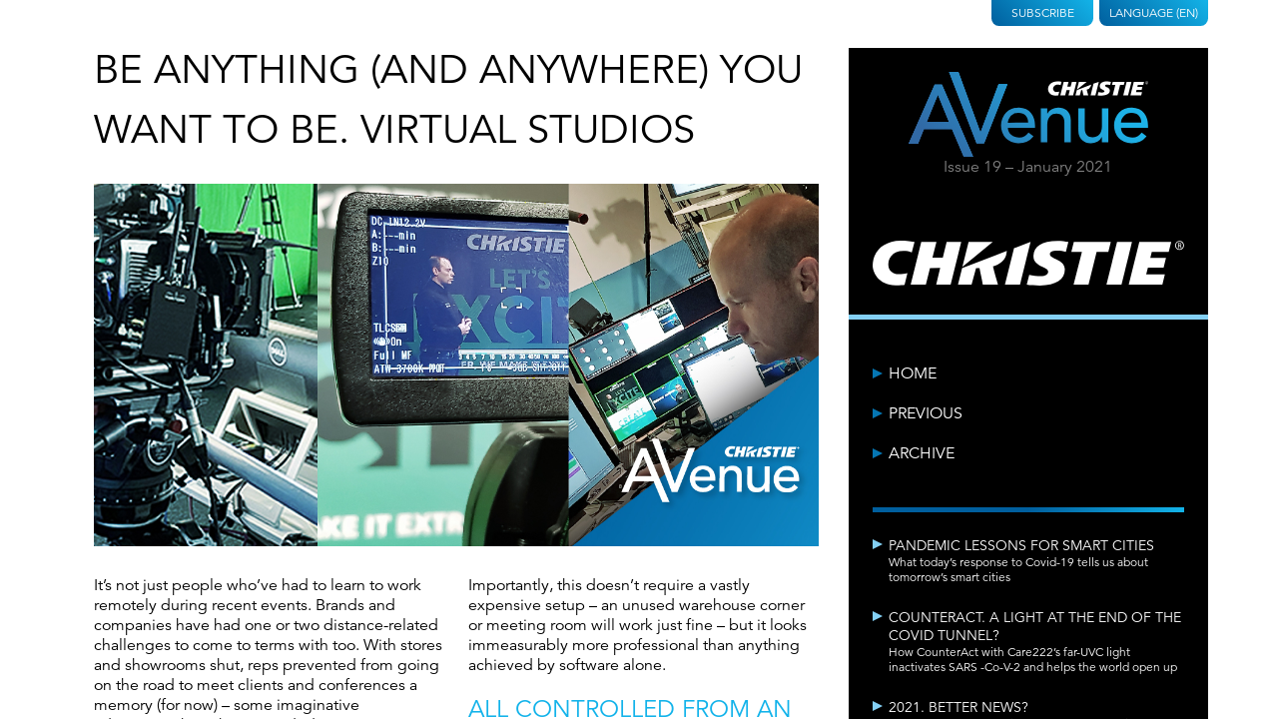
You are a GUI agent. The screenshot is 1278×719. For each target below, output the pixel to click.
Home (913, 373)
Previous (925, 413)
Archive (922, 453)
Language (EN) (1153, 12)
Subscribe (1042, 12)
